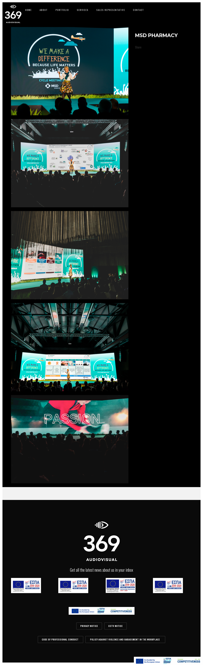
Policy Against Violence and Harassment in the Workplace (125, 639)
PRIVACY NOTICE (89, 626)
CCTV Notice (115, 626)
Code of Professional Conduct (60, 639)
